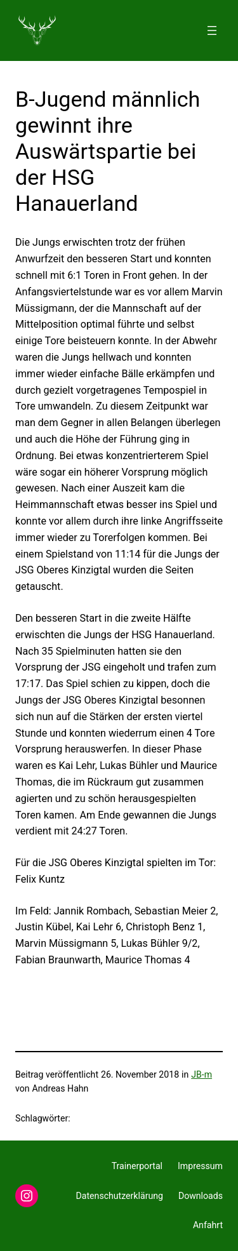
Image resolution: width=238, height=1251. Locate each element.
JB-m (201, 1074)
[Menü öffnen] (212, 30)
